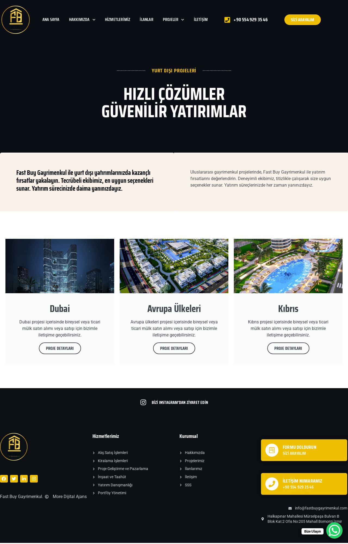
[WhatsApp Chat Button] (334, 530)
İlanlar (146, 19)
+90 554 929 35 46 (298, 488)
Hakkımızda (82, 20)
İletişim (201, 19)
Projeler (173, 20)
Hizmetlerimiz (117, 19)
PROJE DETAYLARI (60, 349)
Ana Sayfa (51, 19)
